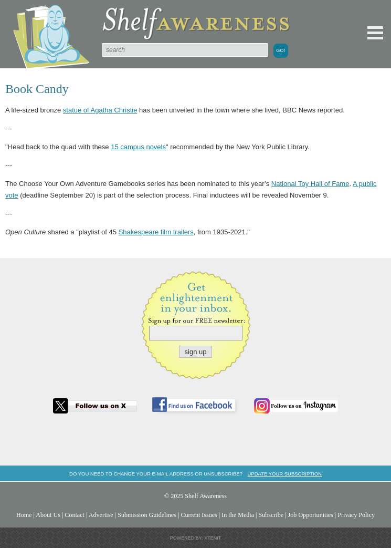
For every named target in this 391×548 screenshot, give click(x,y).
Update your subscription (284, 474)
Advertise (101, 515)
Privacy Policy (356, 515)
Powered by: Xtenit (195, 538)
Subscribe (270, 515)
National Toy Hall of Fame (310, 184)
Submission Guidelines (147, 515)
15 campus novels (138, 147)
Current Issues (199, 515)
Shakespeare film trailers (156, 232)
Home (24, 515)
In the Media (237, 515)
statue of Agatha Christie (100, 110)
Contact (74, 515)
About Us (48, 515)
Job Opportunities (310, 515)
